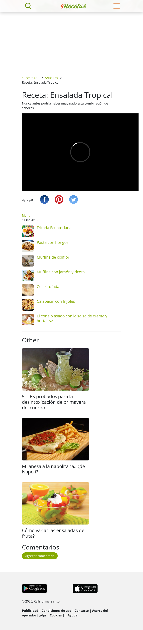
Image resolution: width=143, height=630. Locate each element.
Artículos (51, 78)
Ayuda (73, 615)
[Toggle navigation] (116, 6)
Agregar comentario (40, 556)
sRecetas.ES (30, 78)
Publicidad (30, 611)
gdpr (42, 615)
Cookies (56, 615)
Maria (26, 215)
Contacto (82, 611)
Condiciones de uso (56, 611)
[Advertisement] (71, 41)
